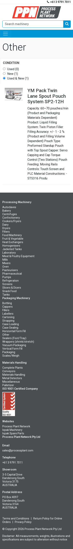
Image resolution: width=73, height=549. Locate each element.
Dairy (5, 224)
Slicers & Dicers (11, 287)
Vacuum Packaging (14, 345)
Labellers (7, 313)
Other (5, 334)
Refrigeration (10, 280)
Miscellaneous (11, 381)
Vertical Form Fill (12, 348)
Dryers (6, 228)
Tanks (6, 294)
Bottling (7, 303)
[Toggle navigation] (5, 34)
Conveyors (8, 371)
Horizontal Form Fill (14, 331)
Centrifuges (9, 214)
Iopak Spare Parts (13, 433)
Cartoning (8, 317)
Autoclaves (9, 207)
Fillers (5, 310)
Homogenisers (11, 245)
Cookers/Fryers (11, 221)
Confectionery (11, 217)
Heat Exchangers (12, 242)
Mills (5, 259)
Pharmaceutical (12, 273)
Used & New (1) (18, 78)
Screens (7, 284)
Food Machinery (12, 235)
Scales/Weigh (10, 355)
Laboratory (9, 252)
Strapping (8, 320)
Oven (5, 266)
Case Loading (10, 324)
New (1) (12, 74)
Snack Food (9, 291)
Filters (6, 231)
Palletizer (8, 385)
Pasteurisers (10, 270)
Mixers (6, 263)
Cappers (7, 306)
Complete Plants (12, 367)
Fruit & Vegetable (12, 238)
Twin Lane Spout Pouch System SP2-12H (46, 96)
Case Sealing (10, 327)
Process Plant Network (16, 426)
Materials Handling (13, 374)
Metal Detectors (12, 378)
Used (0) (13, 69)
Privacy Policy (23, 522)
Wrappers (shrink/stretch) (18, 341)
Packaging (8, 352)
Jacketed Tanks (12, 249)
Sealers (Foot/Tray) (14, 338)
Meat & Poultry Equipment (18, 256)
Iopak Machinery (12, 429)
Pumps (6, 277)
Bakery (6, 210)
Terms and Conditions (15, 518)
